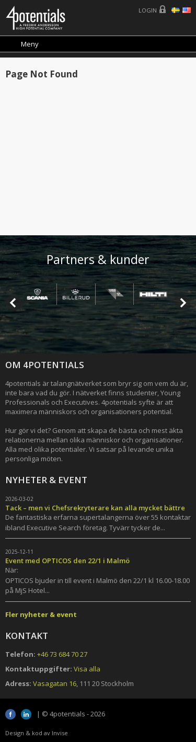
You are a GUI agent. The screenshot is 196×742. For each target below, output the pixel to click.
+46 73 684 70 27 (62, 654)
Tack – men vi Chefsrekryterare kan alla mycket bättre (95, 507)
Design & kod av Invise (36, 733)
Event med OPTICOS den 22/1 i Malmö (67, 560)
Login (148, 10)
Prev (13, 302)
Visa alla (87, 668)
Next (182, 302)
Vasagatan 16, (55, 683)
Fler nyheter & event (41, 614)
